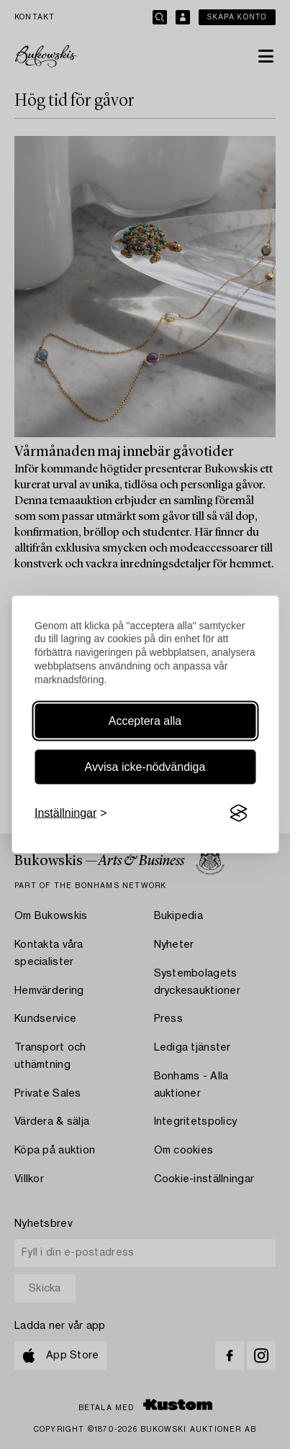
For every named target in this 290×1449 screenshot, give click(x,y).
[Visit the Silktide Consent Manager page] (238, 813)
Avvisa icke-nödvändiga (145, 767)
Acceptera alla (145, 721)
